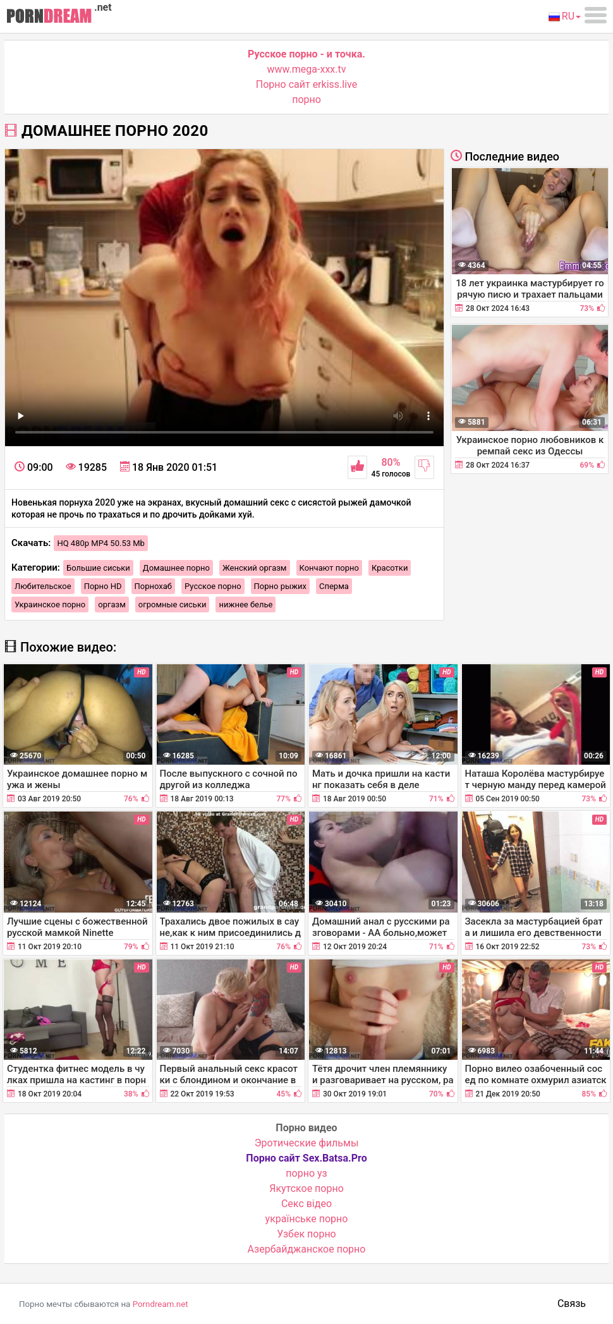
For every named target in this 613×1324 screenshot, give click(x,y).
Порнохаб (153, 586)
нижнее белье (245, 604)
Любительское (43, 586)
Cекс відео (306, 1204)
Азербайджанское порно (307, 1249)
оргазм (112, 604)
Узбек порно (306, 1234)
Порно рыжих (280, 586)
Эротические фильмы (307, 1143)
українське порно (306, 1219)
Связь (571, 1303)
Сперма (334, 586)
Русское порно (213, 586)
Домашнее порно (176, 568)
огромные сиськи (172, 604)
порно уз (306, 1173)
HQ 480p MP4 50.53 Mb (101, 543)
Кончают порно (329, 568)
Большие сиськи (98, 568)
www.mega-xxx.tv (306, 69)
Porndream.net (160, 1304)
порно (306, 100)
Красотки (390, 568)
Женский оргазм (254, 568)
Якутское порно (306, 1188)
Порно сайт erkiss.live (306, 84)
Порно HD (103, 586)
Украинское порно (50, 604)
